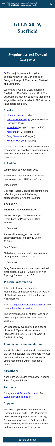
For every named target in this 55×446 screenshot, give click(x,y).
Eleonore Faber (15, 115)
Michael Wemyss (16, 140)
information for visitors (21, 308)
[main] (27, 28)
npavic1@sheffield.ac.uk (26, 393)
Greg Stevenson (15, 136)
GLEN (7, 73)
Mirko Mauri (13, 132)
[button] (3, 4)
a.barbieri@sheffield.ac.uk (17, 397)
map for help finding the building (29, 304)
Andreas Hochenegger (18, 119)
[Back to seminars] (27, 440)
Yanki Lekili (13, 127)
